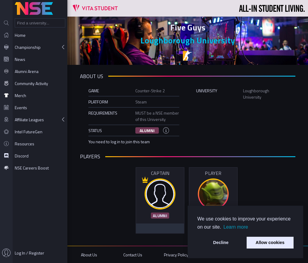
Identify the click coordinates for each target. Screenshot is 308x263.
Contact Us (132, 255)
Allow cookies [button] (270, 242)
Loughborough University (187, 40)
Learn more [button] (235, 227)
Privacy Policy (176, 255)
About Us (89, 255)
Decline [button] (221, 242)
